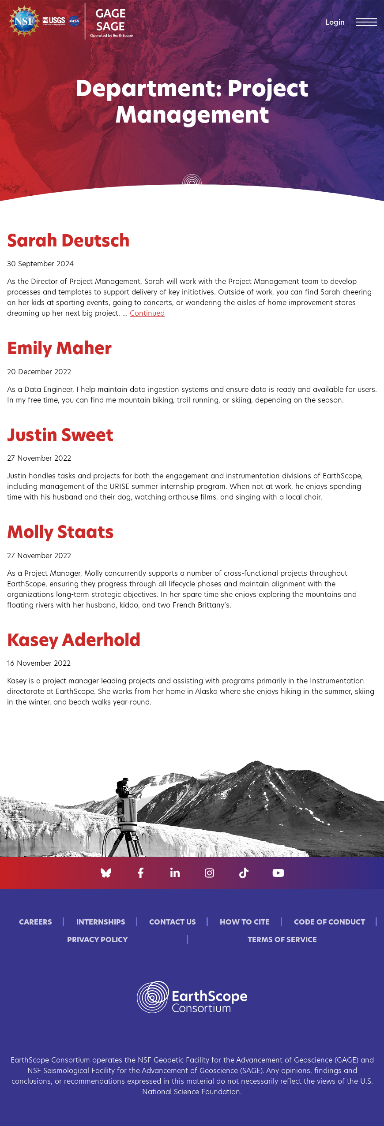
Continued (147, 313)
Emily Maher (59, 350)
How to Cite (245, 922)
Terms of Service (282, 940)
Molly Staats (60, 534)
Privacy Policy (97, 940)
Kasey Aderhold (74, 642)
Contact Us (172, 922)
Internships (100, 922)
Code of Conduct (329, 922)
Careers (35, 922)
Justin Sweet (60, 437)
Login (335, 22)
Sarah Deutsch (68, 242)
